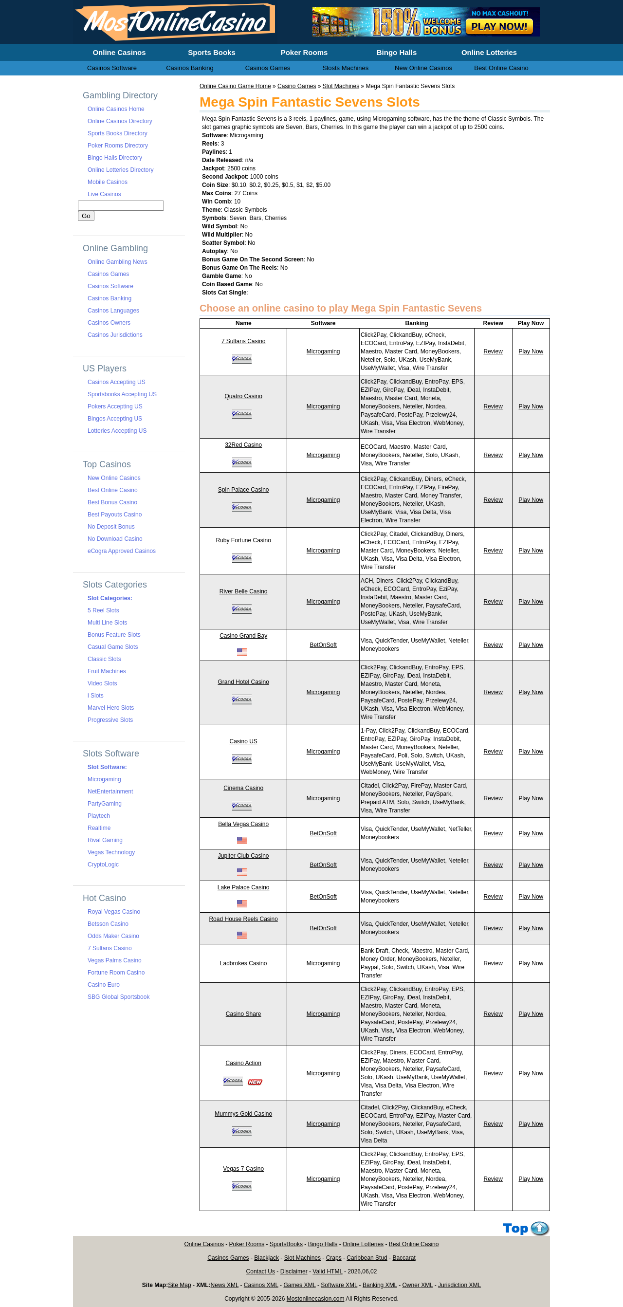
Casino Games (296, 86)
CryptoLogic (103, 864)
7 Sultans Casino (243, 341)
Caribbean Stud (367, 1257)
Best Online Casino (113, 490)
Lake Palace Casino (244, 887)
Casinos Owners (109, 322)
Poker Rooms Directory (118, 145)
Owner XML (418, 1285)
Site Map (179, 1285)
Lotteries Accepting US (117, 430)
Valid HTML (327, 1271)
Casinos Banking (109, 298)
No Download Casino (115, 538)
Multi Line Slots (107, 622)
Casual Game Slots (113, 647)
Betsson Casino (108, 923)
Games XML (299, 1285)
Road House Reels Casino (243, 919)
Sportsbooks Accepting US (122, 394)
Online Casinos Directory (120, 121)
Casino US (243, 741)
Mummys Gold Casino (243, 1113)
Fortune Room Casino (116, 972)
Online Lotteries (363, 1244)
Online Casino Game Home (235, 86)
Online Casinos (204, 1244)
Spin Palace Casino (243, 489)
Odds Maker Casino (113, 936)
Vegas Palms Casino (115, 960)
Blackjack (266, 1257)
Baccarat (403, 1257)
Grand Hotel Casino (243, 682)
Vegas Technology (111, 852)
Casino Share (243, 1014)
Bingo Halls (323, 1244)
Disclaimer (294, 1271)
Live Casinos (104, 194)
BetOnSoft (323, 645)
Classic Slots (104, 659)
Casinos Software (110, 286)
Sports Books (212, 52)
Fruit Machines (107, 671)
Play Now (531, 351)
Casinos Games (108, 274)
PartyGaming (105, 803)
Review (493, 351)
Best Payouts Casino (115, 514)
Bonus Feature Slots (114, 634)
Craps (334, 1257)
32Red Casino (243, 445)
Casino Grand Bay (243, 635)
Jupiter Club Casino (243, 855)
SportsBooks (286, 1244)
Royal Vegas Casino (114, 911)
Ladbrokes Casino (243, 963)
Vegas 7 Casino (243, 1168)
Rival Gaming (105, 840)
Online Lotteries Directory (120, 169)
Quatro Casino (243, 396)
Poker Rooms (247, 1244)
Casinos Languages (113, 310)
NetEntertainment (110, 791)
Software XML (339, 1285)
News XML (225, 1285)
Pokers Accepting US (115, 406)
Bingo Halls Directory (115, 157)
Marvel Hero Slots (111, 707)
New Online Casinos (114, 478)
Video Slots (102, 683)
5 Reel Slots (103, 610)
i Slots (96, 695)
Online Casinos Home (116, 109)
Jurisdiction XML (459, 1285)
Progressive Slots (110, 720)
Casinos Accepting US (117, 382)
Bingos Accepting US (115, 418)
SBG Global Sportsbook (118, 997)
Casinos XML (261, 1285)
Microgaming (323, 351)
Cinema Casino (243, 788)
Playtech (99, 815)
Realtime (99, 828)
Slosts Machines (346, 68)
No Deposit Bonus (111, 526)
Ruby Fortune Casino (243, 540)
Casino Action (243, 1063)
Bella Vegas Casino (243, 824)
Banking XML (380, 1285)
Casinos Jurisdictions (115, 334)
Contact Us (260, 1271)
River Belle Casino (244, 591)
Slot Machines (341, 86)
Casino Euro (104, 984)
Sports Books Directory (117, 133)
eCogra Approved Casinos (122, 551)
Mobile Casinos (108, 182)
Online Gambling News (117, 261)
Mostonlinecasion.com (316, 1298)
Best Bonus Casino (112, 502)
